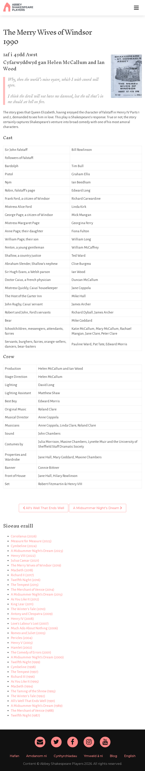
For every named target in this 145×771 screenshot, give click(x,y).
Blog (113, 756)
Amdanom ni (36, 756)
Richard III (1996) (23, 677)
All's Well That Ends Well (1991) (33, 701)
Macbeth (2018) (22, 570)
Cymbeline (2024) (24, 546)
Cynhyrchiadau (65, 756)
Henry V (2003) (22, 643)
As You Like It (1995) (25, 681)
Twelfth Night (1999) (25, 662)
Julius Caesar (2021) (25, 560)
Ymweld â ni (93, 756)
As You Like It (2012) (25, 599)
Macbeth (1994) (22, 686)
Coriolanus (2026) (24, 536)
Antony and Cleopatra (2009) (32, 614)
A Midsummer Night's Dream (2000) (37, 657)
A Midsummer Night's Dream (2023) (37, 551)
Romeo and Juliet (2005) (28, 633)
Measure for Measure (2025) (31, 541)
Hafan (14, 756)
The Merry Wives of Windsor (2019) (36, 565)
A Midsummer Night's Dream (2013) (37, 594)
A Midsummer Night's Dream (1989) (37, 706)
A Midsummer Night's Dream (97, 508)
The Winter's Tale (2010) (28, 609)
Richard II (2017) (22, 575)
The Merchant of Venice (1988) (32, 710)
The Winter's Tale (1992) (28, 696)
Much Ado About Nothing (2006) (34, 628)
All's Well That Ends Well (43, 508)
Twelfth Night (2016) (26, 580)
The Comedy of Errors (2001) (31, 652)
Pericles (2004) (22, 638)
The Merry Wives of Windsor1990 (47, 36)
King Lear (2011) (22, 604)
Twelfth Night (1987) (25, 715)
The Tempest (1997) (24, 672)
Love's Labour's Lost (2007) (30, 623)
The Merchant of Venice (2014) (32, 589)
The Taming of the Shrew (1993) (33, 691)
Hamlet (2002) (21, 647)
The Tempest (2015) (25, 585)
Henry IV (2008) (22, 619)
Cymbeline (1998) (23, 667)
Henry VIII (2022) (23, 556)
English (130, 756)
